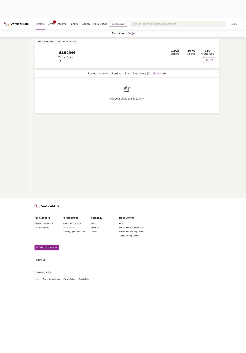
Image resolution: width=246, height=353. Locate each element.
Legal (37, 279)
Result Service (69, 227)
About (93, 223)
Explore (40, 26)
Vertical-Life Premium (44, 223)
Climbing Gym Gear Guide (74, 231)
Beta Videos (100, 23)
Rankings (116, 73)
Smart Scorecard (42, 227)
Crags (131, 34)
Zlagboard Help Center (128, 235)
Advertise (95, 227)
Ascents (62, 23)
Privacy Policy (69, 279)
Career (93, 231)
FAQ (121, 223)
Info (127, 73)
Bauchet (65, 41)
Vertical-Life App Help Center (131, 231)
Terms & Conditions (51, 279)
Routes (92, 73)
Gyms (51, 22)
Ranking (74, 23)
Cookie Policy (84, 279)
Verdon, (62, 57)
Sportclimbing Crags (45, 41)
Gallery (86, 23)
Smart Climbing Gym (72, 223)
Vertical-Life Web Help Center (131, 227)
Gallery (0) (159, 73)
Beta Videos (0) (141, 73)
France (57, 41)
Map (114, 33)
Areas (122, 33)
